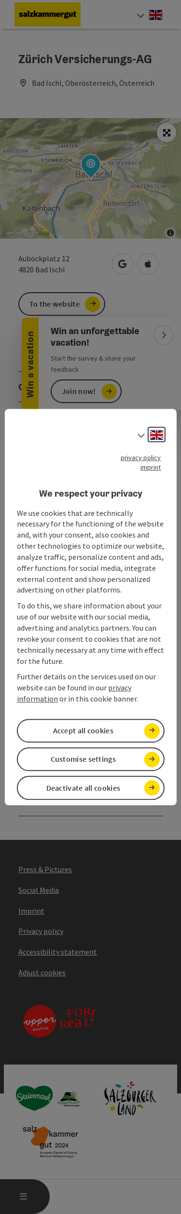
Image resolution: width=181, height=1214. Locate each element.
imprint (150, 467)
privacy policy (141, 457)
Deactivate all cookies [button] (83, 788)
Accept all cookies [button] (83, 730)
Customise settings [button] (83, 759)
